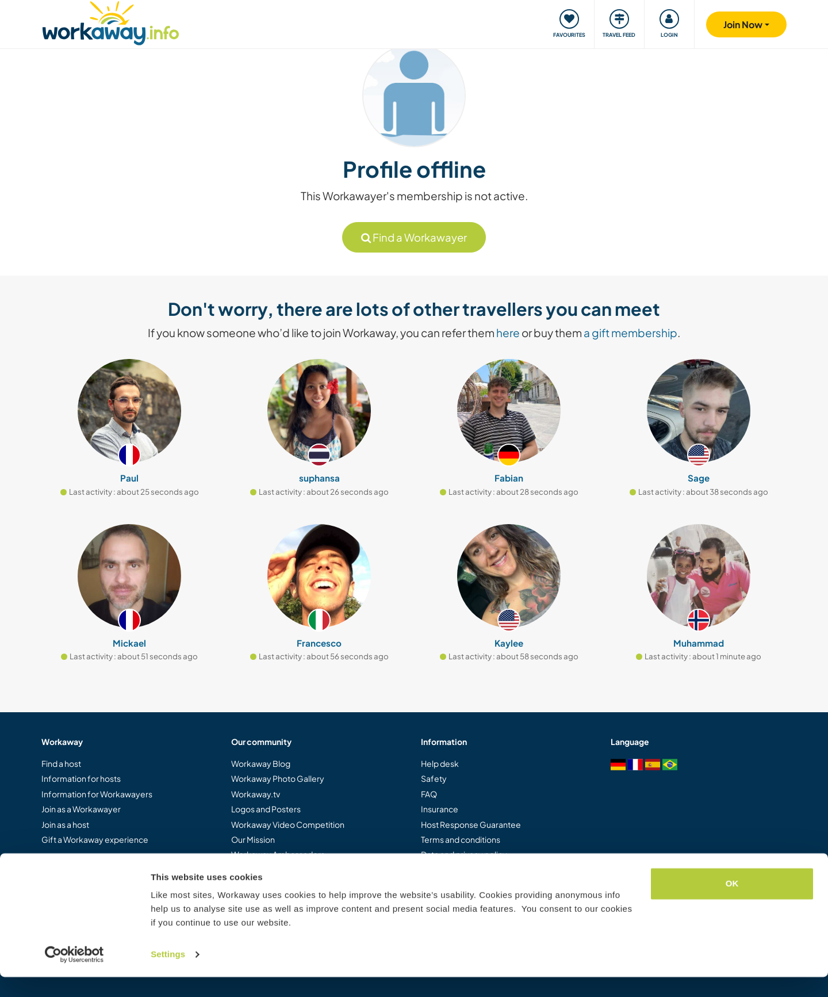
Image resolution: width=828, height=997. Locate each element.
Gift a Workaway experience (94, 839)
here (508, 332)
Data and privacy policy (464, 854)
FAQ (429, 794)
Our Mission (253, 839)
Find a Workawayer (414, 237)
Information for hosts (81, 778)
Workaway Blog (260, 763)
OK (732, 903)
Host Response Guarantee (471, 824)
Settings (168, 974)
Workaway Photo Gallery (277, 778)
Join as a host (65, 824)
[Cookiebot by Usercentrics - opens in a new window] (74, 974)
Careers (246, 870)
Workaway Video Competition (287, 824)
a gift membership (630, 332)
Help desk (440, 763)
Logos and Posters (266, 809)
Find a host (61, 763)
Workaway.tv (255, 794)
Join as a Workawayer (81, 809)
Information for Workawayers (96, 794)
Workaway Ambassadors (278, 854)
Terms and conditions (460, 839)
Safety (434, 778)
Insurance (439, 809)
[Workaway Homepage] (110, 21)
